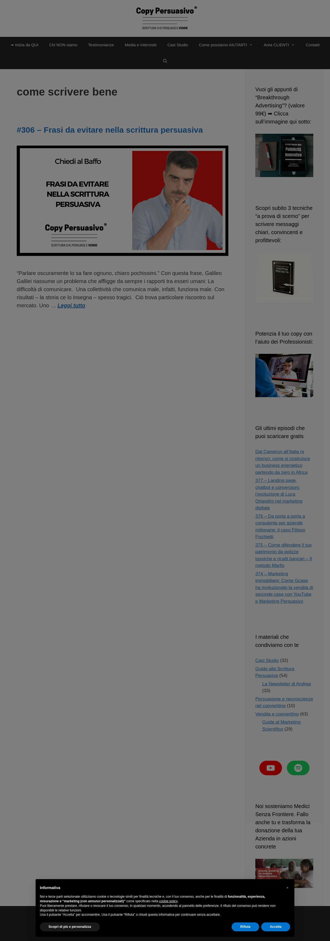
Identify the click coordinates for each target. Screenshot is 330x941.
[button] (287, 887)
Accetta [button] (275, 927)
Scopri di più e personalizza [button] (70, 927)
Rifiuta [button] (245, 927)
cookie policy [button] (168, 901)
